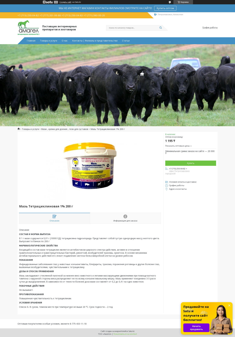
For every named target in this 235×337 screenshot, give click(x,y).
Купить (190, 163)
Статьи (126, 41)
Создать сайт (65, 2)
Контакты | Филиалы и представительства (94, 41)
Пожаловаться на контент (125, 334)
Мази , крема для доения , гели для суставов (64, 129)
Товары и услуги (48, 41)
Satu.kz (132, 331)
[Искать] (161, 28)
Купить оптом (165, 8)
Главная (31, 41)
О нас (65, 41)
